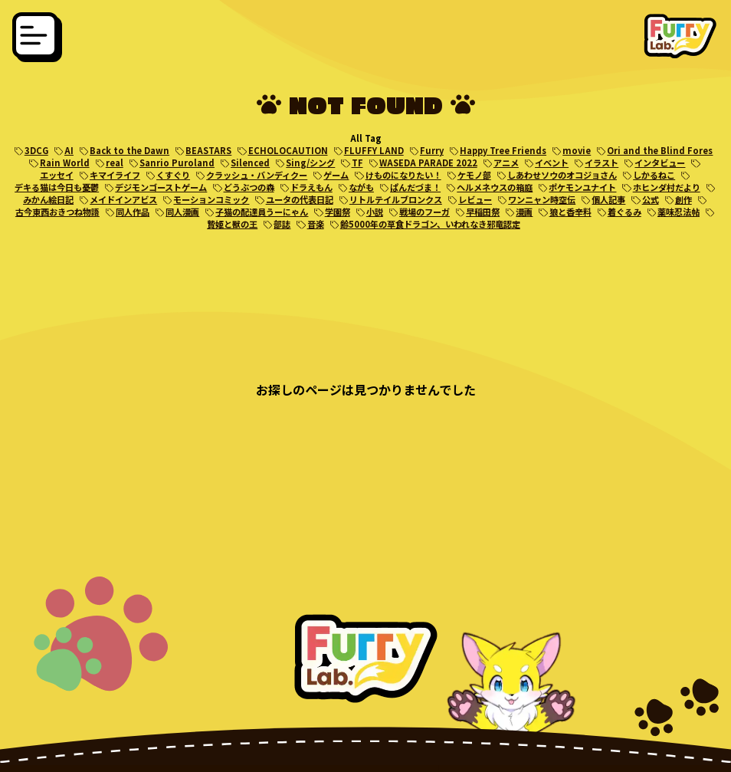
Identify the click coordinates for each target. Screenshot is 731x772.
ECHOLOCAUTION (288, 150)
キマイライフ (115, 175)
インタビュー (659, 162)
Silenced (250, 162)
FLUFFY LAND (374, 150)
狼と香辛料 (570, 211)
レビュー (475, 199)
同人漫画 (182, 211)
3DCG (36, 150)
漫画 (524, 211)
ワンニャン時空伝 (541, 199)
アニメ (506, 162)
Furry (432, 150)
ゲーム (336, 175)
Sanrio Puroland (177, 162)
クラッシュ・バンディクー (256, 175)
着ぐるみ (624, 211)
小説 (374, 211)
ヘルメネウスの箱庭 (495, 187)
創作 (683, 199)
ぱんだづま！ (415, 187)
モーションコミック (211, 199)
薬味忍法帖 (678, 211)
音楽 (315, 224)
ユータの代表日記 (299, 199)
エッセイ (57, 175)
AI (69, 150)
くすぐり (173, 175)
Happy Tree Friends (503, 150)
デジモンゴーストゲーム (161, 187)
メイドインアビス (123, 199)
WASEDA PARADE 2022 (428, 162)
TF (357, 162)
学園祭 (337, 211)
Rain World (65, 162)
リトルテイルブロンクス (395, 199)
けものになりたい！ (403, 175)
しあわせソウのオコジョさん (562, 175)
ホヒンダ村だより (666, 187)
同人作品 (132, 211)
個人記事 (608, 199)
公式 (650, 199)
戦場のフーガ (424, 211)
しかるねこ (654, 175)
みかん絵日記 (48, 199)
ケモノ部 (474, 175)
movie (576, 150)
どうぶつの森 (249, 187)
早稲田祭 (483, 211)
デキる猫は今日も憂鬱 (57, 187)
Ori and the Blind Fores (660, 150)
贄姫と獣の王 (232, 224)
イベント (552, 162)
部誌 (282, 224)
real (114, 162)
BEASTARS (208, 150)
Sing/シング (310, 162)
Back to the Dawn (129, 150)
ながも (361, 187)
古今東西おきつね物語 (57, 211)
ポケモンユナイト (582, 187)
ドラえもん (311, 187)
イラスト (601, 162)
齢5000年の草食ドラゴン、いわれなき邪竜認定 (430, 224)
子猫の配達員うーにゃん (261, 211)
